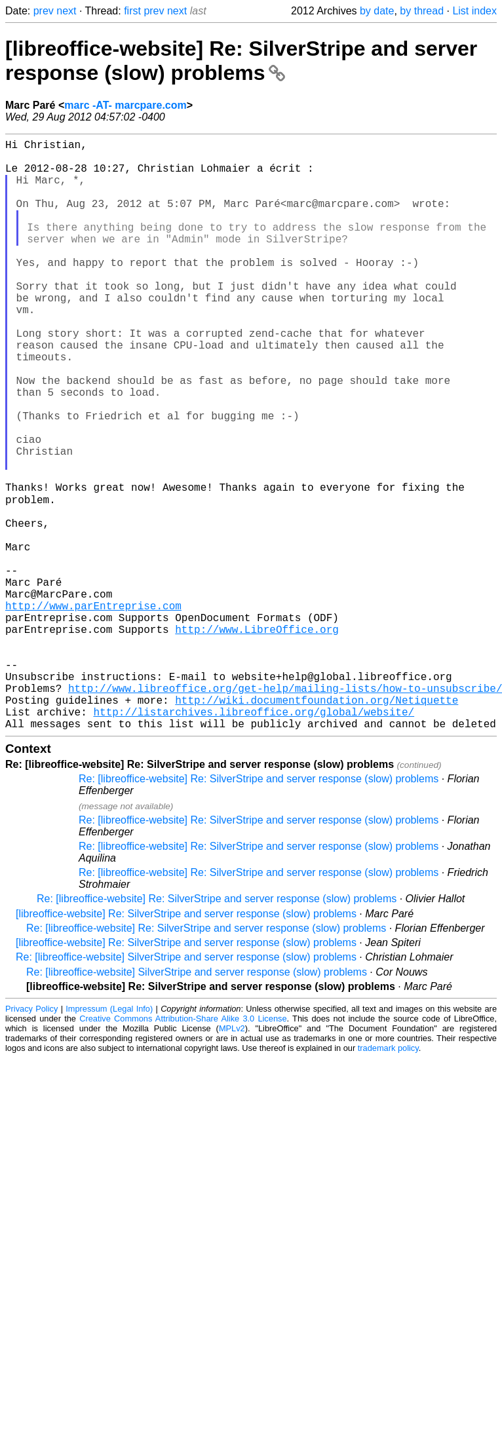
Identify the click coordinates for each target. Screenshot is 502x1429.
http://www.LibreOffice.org (257, 738)
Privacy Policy (31, 1138)
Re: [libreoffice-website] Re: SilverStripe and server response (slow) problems (258, 908)
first (132, 10)
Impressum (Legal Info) (109, 1138)
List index (474, 10)
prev (43, 10)
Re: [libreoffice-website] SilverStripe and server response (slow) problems (186, 1086)
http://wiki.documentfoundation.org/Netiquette (316, 824)
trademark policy (388, 1178)
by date (377, 10)
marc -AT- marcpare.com (125, 105)
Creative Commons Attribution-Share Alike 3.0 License (182, 1148)
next (66, 10)
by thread (422, 10)
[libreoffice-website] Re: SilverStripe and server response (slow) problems (241, 61)
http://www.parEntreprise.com (93, 709)
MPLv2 (232, 1158)
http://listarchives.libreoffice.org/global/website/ (253, 838)
